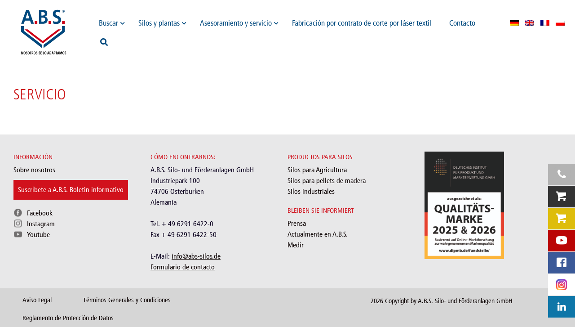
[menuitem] (514, 22)
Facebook (40, 213)
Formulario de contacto (182, 267)
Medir (296, 245)
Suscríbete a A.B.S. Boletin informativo (71, 189)
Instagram (41, 223)
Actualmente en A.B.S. (318, 234)
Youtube (38, 234)
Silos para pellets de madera (327, 180)
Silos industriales (311, 191)
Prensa (297, 223)
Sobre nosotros (34, 170)
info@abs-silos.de (196, 256)
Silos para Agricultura (317, 170)
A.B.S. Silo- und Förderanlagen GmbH (465, 301)
